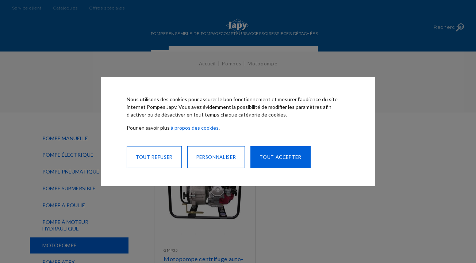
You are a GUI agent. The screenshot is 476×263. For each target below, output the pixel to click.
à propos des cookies (195, 128)
